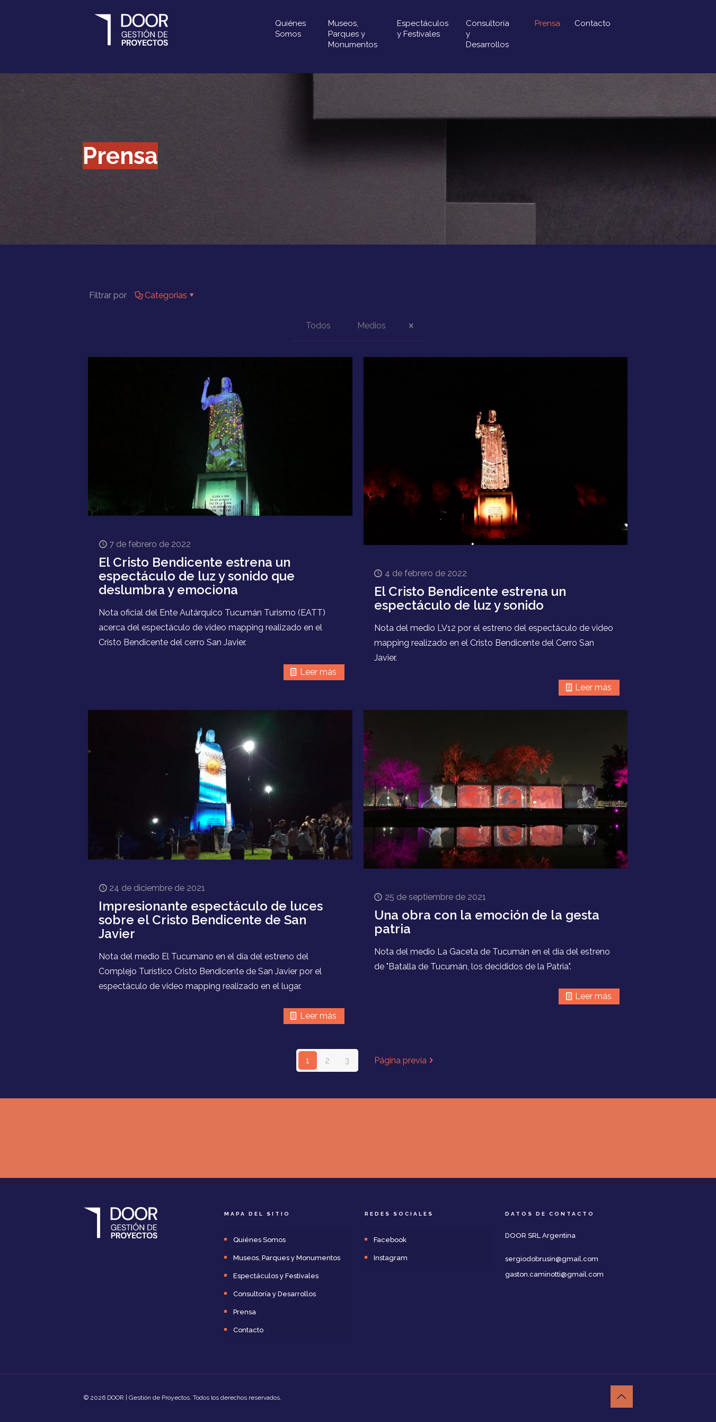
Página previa (404, 1060)
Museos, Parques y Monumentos (286, 1258)
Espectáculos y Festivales (276, 1276)
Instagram (391, 1258)
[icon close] (411, 326)
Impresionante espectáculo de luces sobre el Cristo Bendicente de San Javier (211, 919)
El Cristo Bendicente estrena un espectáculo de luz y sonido (470, 598)
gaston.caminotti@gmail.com (554, 1274)
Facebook (390, 1240)
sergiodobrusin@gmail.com (551, 1259)
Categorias (165, 295)
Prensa (244, 1312)
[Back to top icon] (622, 1396)
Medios (371, 325)
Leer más (318, 672)
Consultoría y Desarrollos (274, 1294)
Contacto (248, 1330)
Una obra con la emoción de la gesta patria (486, 922)
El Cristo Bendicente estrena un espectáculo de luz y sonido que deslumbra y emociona (197, 575)
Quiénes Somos (259, 1240)
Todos (318, 325)
